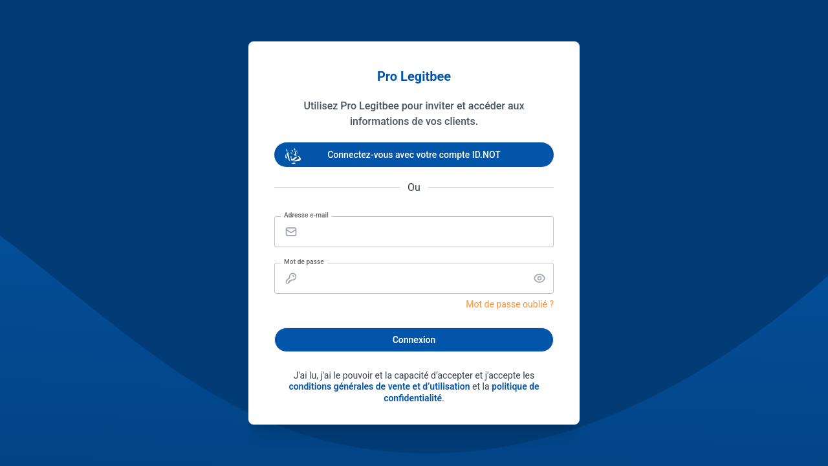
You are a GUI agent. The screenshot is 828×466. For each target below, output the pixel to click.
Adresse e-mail (306, 215)
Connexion (414, 340)
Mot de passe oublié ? (510, 304)
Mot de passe (304, 261)
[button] (539, 278)
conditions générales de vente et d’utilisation (379, 386)
